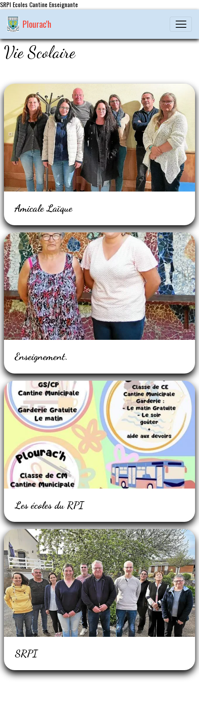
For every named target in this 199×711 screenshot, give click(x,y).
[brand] (29, 24)
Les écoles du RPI (49, 505)
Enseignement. (41, 356)
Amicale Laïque (43, 208)
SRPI (26, 653)
